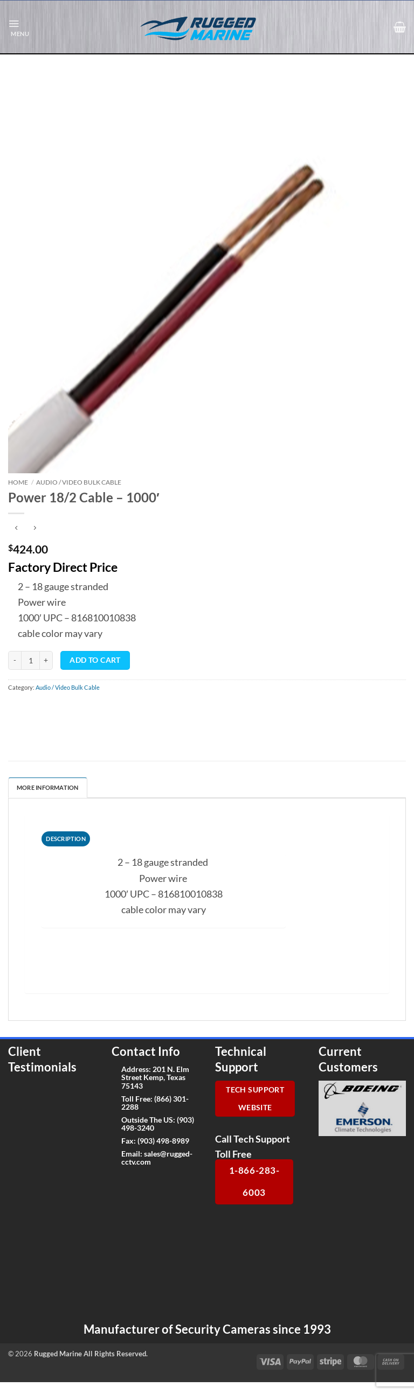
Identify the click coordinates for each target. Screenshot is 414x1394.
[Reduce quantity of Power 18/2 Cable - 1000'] (14, 660)
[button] (18, 27)
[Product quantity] (30, 660)
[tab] (66, 838)
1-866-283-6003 (254, 1181)
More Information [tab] (48, 787)
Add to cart (95, 660)
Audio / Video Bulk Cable (78, 482)
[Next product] (16, 528)
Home (18, 482)
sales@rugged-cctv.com (156, 1157)
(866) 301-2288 (155, 1102)
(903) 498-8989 (163, 1140)
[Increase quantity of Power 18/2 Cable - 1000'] (46, 660)
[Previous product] (34, 528)
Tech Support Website (255, 1098)
